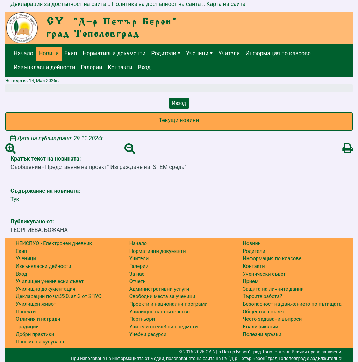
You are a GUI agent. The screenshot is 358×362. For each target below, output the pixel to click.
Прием (250, 281)
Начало (23, 53)
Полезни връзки (262, 335)
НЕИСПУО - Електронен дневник (54, 244)
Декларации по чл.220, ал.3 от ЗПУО (58, 296)
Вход (144, 67)
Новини (49, 53)
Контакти (120, 67)
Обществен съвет (263, 312)
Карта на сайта (225, 4)
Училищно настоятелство (159, 312)
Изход (179, 103)
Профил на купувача (40, 342)
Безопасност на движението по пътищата (292, 304)
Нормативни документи (114, 53)
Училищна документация (46, 289)
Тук (14, 199)
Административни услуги (159, 289)
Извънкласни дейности (44, 67)
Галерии (91, 67)
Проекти (26, 312)
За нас (137, 274)
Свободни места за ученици (162, 296)
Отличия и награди (38, 319)
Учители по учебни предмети (163, 327)
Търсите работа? (262, 296)
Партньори (142, 319)
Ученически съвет (264, 274)
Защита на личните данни (273, 289)
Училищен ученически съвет (50, 281)
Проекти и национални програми (168, 304)
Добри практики (35, 335)
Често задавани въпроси (272, 319)
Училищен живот (36, 304)
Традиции (27, 327)
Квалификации (260, 327)
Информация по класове (277, 53)
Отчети (137, 281)
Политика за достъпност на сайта (156, 4)
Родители (163, 53)
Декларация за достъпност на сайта (58, 4)
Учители (229, 53)
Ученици (197, 53)
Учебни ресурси (147, 335)
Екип (70, 53)
